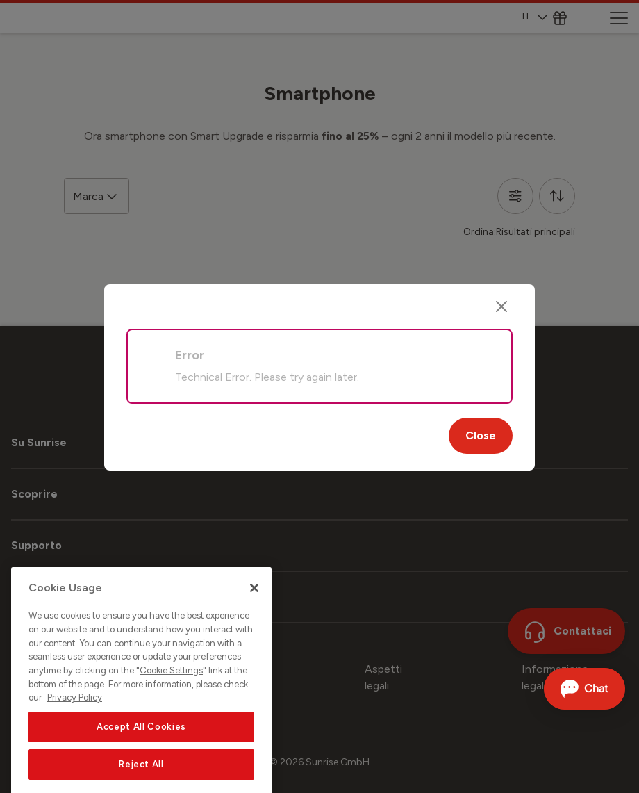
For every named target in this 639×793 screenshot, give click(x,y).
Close (480, 435)
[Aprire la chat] (584, 689)
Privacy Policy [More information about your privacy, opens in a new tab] (74, 715)
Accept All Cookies (141, 744)
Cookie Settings (171, 688)
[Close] (501, 306)
